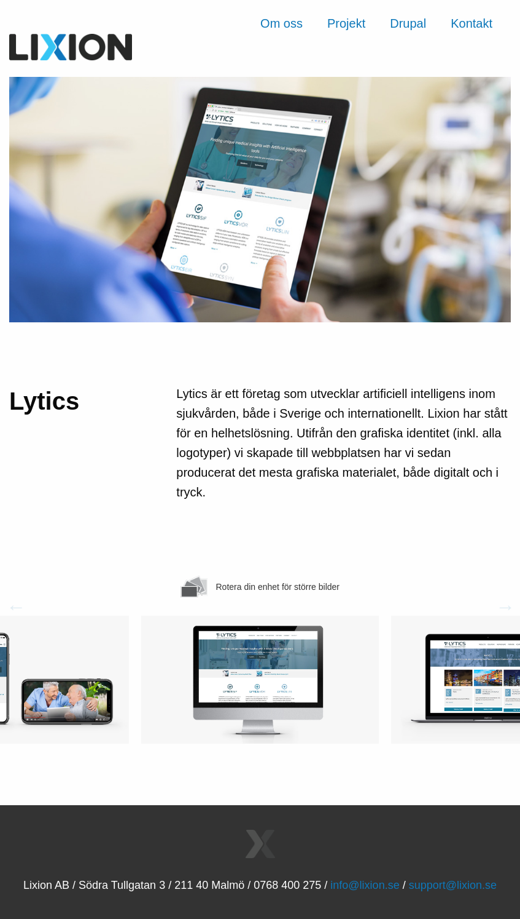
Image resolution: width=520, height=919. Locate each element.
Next (501, 609)
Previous (12, 609)
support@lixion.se (453, 885)
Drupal (408, 23)
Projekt (346, 23)
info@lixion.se (364, 885)
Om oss (281, 23)
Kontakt (471, 23)
